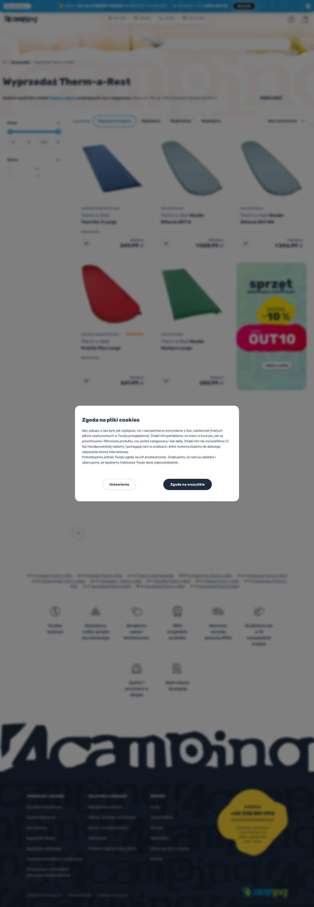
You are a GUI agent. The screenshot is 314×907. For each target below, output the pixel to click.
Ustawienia (119, 484)
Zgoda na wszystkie (187, 484)
